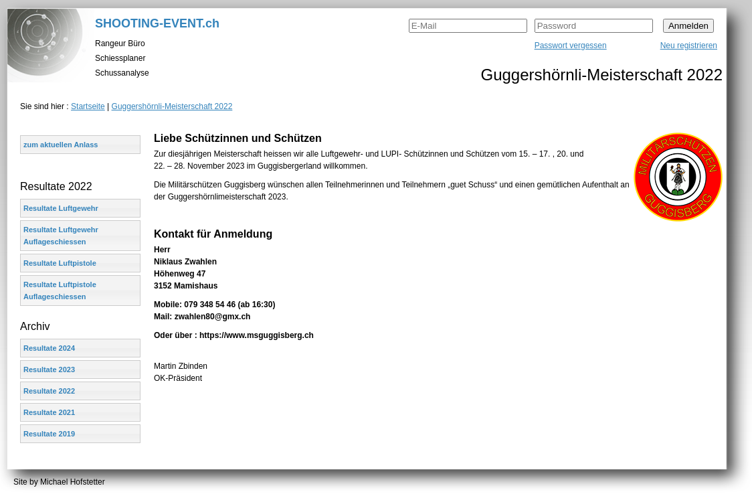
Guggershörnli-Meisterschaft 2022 (172, 106)
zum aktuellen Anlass (60, 145)
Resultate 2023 (49, 369)
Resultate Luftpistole (59, 263)
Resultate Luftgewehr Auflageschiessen (60, 236)
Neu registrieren (688, 45)
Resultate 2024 (49, 348)
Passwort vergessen (571, 45)
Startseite (88, 106)
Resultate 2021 (49, 412)
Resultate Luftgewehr (60, 208)
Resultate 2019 (49, 434)
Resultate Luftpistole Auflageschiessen (59, 290)
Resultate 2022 (49, 391)
